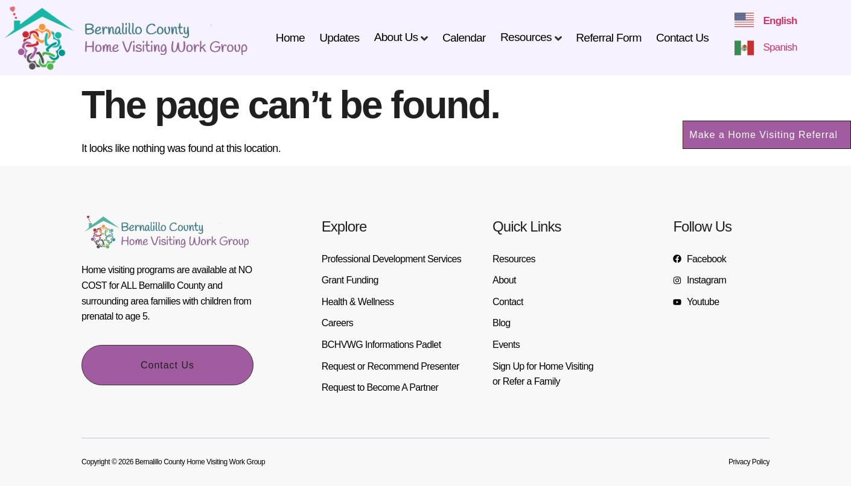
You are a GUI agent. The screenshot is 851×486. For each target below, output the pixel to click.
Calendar (464, 37)
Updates (339, 37)
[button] (767, 135)
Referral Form (608, 37)
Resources (526, 37)
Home (290, 37)
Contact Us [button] (167, 365)
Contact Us (682, 37)
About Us (396, 37)
